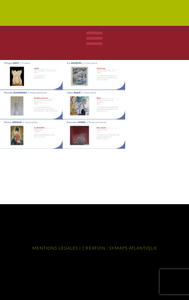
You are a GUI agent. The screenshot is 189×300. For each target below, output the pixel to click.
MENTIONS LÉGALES (55, 247)
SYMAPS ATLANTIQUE (133, 247)
